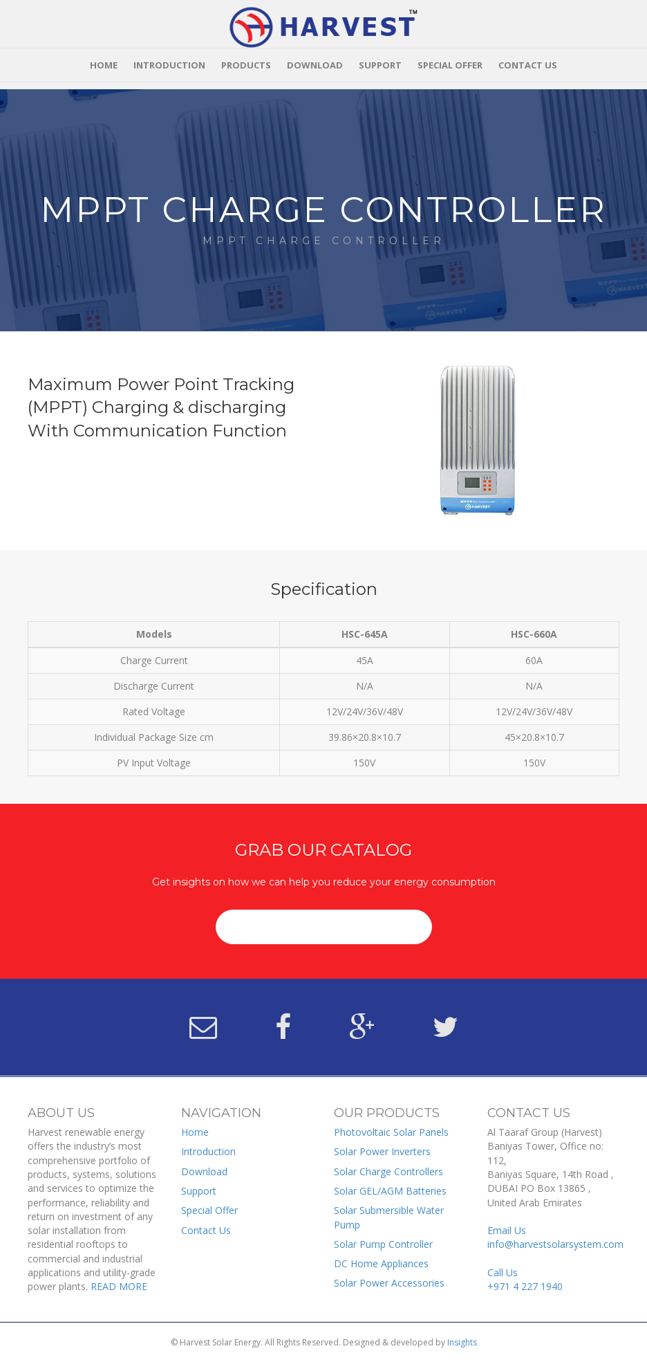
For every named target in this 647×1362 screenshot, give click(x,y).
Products (246, 65)
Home (104, 65)
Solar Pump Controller (383, 1244)
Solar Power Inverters (382, 1151)
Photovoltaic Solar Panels (391, 1132)
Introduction (169, 65)
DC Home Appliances (381, 1263)
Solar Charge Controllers (388, 1171)
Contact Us (527, 65)
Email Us (555, 1237)
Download (315, 65)
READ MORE (119, 1286)
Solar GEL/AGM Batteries (390, 1190)
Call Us (525, 1279)
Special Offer (450, 65)
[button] (324, 927)
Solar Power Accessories (389, 1282)
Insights (462, 1342)
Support (380, 65)
